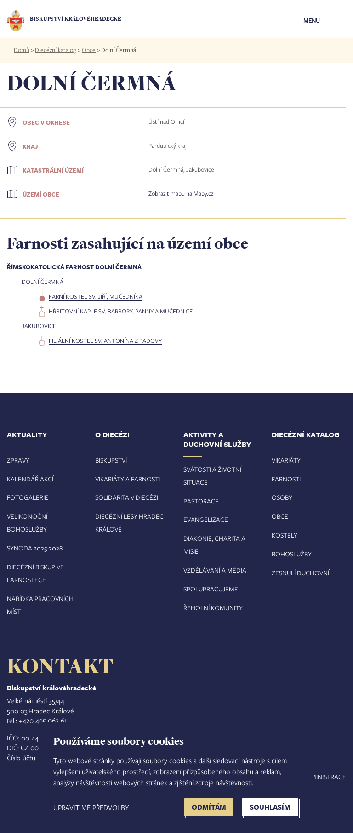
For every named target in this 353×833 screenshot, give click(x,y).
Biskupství (111, 460)
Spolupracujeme (210, 588)
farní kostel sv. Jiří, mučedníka (95, 296)
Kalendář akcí (30, 478)
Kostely (284, 535)
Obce (89, 50)
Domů (21, 50)
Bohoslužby (292, 554)
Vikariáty (286, 460)
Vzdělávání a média (214, 570)
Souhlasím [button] (270, 807)
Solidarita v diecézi (126, 497)
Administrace (324, 776)
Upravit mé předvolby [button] (91, 807)
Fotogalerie (27, 497)
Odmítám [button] (209, 807)
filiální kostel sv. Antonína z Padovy (105, 340)
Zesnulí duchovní (300, 572)
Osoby (282, 497)
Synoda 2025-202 (33, 548)
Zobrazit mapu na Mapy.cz (180, 193)
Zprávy (18, 460)
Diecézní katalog (55, 50)
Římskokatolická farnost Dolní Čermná (74, 267)
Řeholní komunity (213, 607)
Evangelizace (205, 519)
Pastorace (201, 501)
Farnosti (286, 478)
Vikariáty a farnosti (127, 478)
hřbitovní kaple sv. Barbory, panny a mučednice (121, 311)
